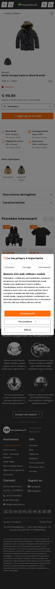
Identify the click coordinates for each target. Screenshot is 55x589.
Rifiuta (27, 329)
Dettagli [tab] (26, 267)
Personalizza (27, 321)
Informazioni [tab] (44, 267)
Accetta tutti (27, 313)
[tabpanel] (27, 288)
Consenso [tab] (9, 267)
